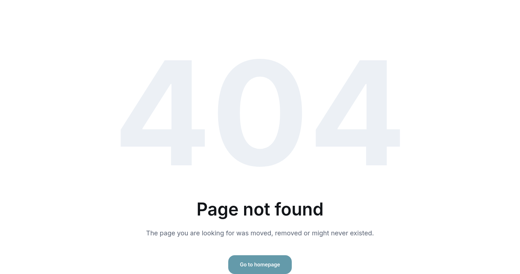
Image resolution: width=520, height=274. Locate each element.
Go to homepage (260, 264)
